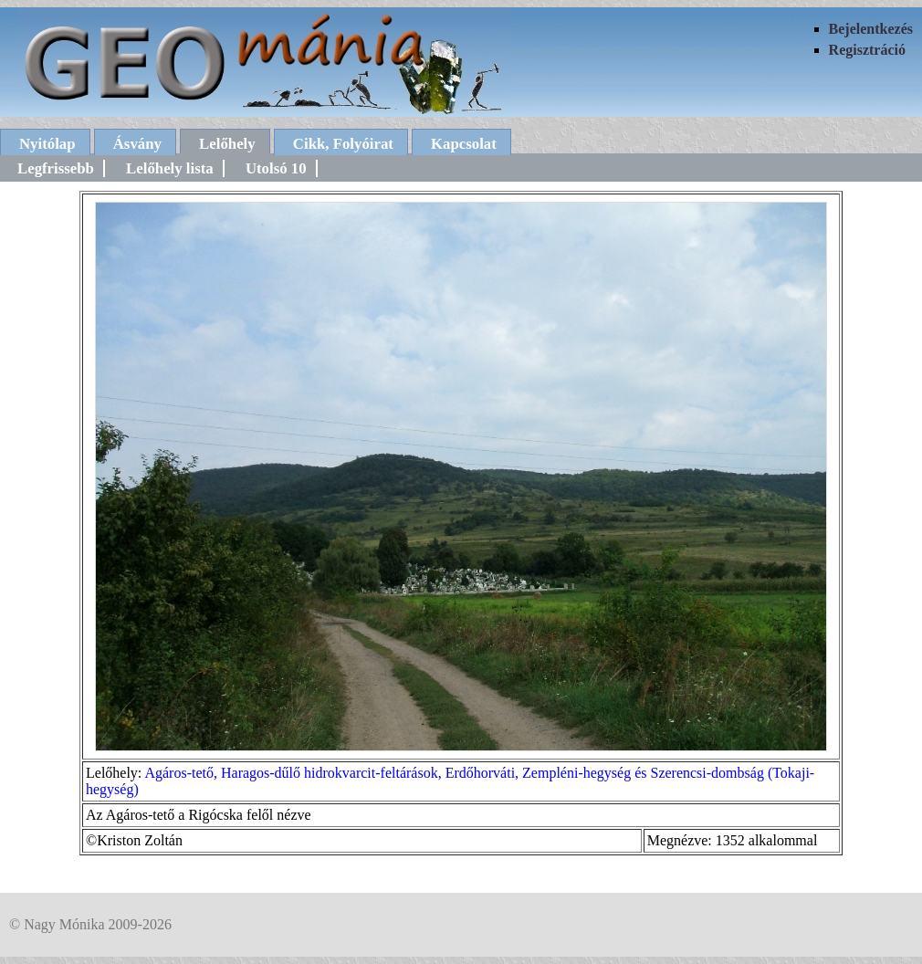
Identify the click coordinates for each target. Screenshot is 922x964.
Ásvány (137, 143)
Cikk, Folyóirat (343, 143)
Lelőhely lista (170, 168)
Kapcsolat (464, 143)
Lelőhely (227, 143)
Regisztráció (867, 50)
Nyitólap (47, 143)
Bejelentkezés (871, 29)
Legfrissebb (55, 168)
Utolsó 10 (276, 168)
